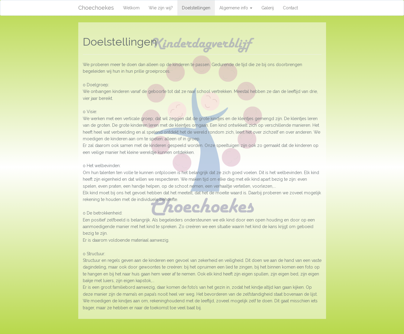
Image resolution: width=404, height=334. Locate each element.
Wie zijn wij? (161, 7)
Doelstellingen (198, 7)
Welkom (131, 7)
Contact (290, 7)
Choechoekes (96, 8)
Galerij (267, 7)
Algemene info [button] (235, 7)
